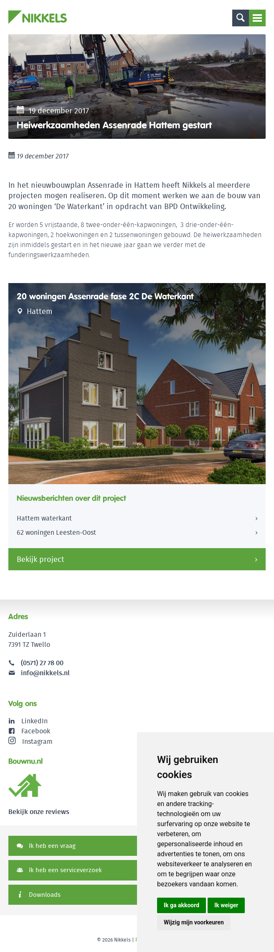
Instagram (30, 741)
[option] (137, 86)
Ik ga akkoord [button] (181, 905)
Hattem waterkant (44, 518)
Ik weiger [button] (226, 905)
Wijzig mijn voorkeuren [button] (194, 922)
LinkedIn (34, 721)
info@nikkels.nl (39, 673)
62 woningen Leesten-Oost (56, 532)
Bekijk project (40, 559)
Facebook (35, 731)
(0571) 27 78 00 (42, 663)
